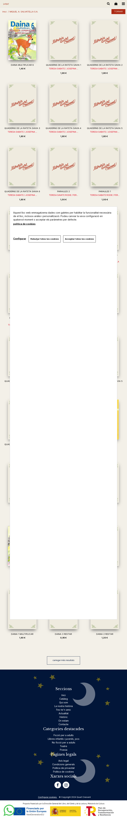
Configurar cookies (47, 797)
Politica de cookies (63, 771)
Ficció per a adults (64, 735)
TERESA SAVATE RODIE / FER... (63, 195)
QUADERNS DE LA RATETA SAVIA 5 (105, 128)
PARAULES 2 (63, 191)
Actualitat (63, 713)
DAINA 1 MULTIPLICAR (22, 634)
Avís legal (63, 760)
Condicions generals (63, 764)
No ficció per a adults (63, 742)
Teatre (63, 746)
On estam (63, 720)
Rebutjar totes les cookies (44, 239)
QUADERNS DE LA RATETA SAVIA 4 (63, 128)
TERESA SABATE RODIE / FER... (104, 195)
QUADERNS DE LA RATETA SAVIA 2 (105, 65)
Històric (64, 717)
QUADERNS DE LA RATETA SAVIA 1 (63, 65)
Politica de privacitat (64, 768)
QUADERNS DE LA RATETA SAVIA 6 (22, 191)
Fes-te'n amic (63, 709)
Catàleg (63, 698)
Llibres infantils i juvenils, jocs (63, 738)
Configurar (19, 238)
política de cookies (24, 223)
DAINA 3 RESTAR (63, 634)
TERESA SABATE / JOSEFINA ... (63, 68)
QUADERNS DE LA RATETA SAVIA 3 (22, 128)
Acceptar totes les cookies (79, 239)
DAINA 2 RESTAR (104, 634)
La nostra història (63, 706)
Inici (64, 695)
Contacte (63, 724)
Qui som (63, 702)
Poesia (63, 749)
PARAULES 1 (105, 191)
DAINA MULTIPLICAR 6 (22, 65)
